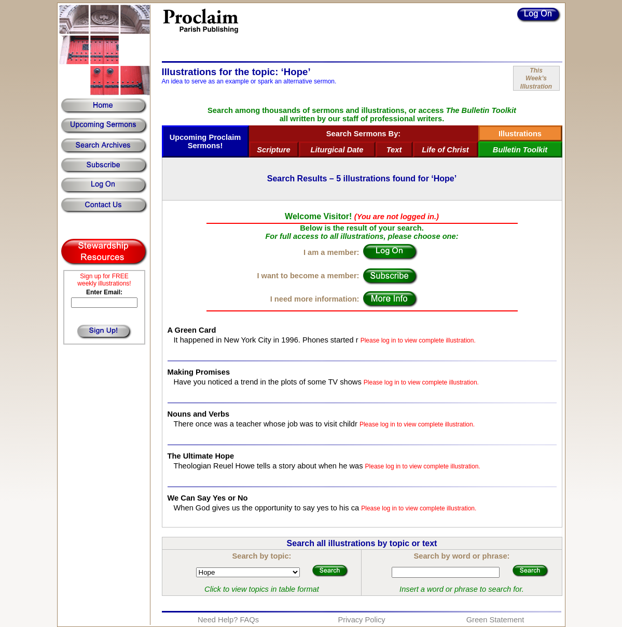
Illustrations (520, 134)
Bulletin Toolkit (520, 150)
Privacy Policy (361, 620)
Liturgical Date (337, 150)
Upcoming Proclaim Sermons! (205, 141)
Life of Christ (445, 150)
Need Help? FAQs (228, 620)
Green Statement (495, 620)
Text (394, 150)
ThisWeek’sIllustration (536, 78)
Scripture (273, 150)
